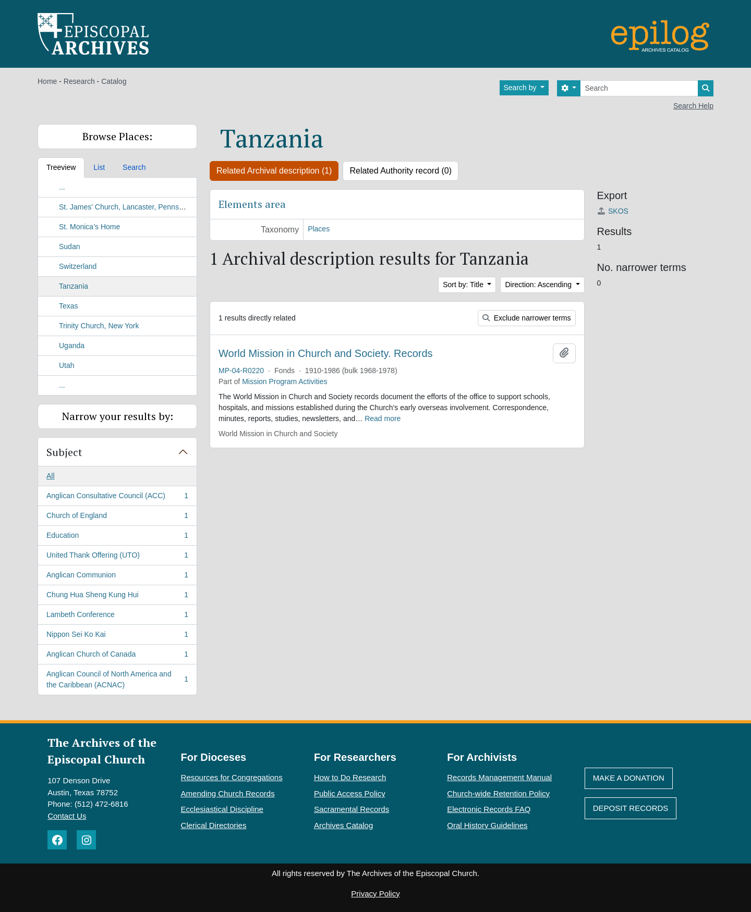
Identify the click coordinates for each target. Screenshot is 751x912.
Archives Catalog (343, 825)
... (62, 187)
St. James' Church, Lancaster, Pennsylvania (130, 207)
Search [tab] (134, 167)
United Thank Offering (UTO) (117, 557)
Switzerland (77, 266)
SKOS (612, 211)
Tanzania (73, 286)
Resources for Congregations (232, 777)
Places (319, 229)
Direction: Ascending (539, 284)
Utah (67, 365)
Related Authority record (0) (400, 170)
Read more (383, 418)
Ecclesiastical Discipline (222, 809)
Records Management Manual (499, 777)
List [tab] (99, 167)
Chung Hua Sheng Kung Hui (117, 596)
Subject (64, 452)
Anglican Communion (117, 577)
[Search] (639, 88)
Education (117, 537)
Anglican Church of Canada (117, 656)
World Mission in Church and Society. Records (326, 353)
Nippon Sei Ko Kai (117, 636)
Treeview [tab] (61, 167)
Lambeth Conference (117, 616)
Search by (521, 87)
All (50, 476)
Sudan (69, 246)
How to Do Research (350, 777)
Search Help (693, 106)
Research (79, 81)
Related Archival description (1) (274, 170)
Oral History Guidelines (487, 825)
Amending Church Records (228, 793)
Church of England (117, 517)
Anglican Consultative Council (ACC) (117, 497)
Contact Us (66, 815)
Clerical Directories (214, 825)
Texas (68, 306)
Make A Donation (628, 777)
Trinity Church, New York (99, 326)
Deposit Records (631, 808)
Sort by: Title (464, 284)
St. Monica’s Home (89, 227)
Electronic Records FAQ (488, 809)
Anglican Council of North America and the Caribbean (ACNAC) (117, 679)
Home (47, 81)
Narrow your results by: (117, 416)
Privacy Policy (375, 893)
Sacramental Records (351, 809)
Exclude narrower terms (526, 318)
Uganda (71, 345)
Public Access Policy (349, 793)
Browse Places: (117, 136)
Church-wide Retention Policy (498, 793)
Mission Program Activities (284, 381)
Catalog (113, 81)
